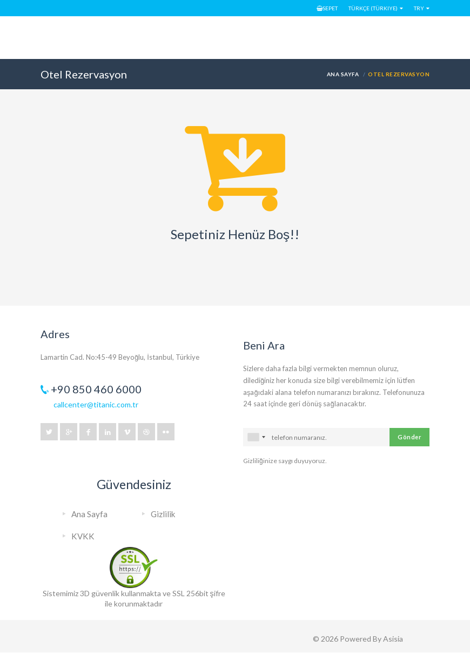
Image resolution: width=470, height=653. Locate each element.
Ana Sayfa (343, 74)
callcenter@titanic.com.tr (95, 404)
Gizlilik (163, 514)
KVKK (83, 536)
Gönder (409, 436)
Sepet (327, 8)
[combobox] (256, 437)
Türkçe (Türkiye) (373, 8)
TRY (419, 8)
